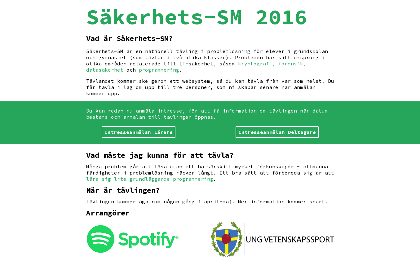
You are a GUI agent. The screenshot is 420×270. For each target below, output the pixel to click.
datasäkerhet (104, 70)
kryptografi (255, 63)
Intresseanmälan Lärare (138, 132)
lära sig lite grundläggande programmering (149, 179)
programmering (159, 70)
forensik (290, 63)
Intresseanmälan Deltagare (277, 132)
